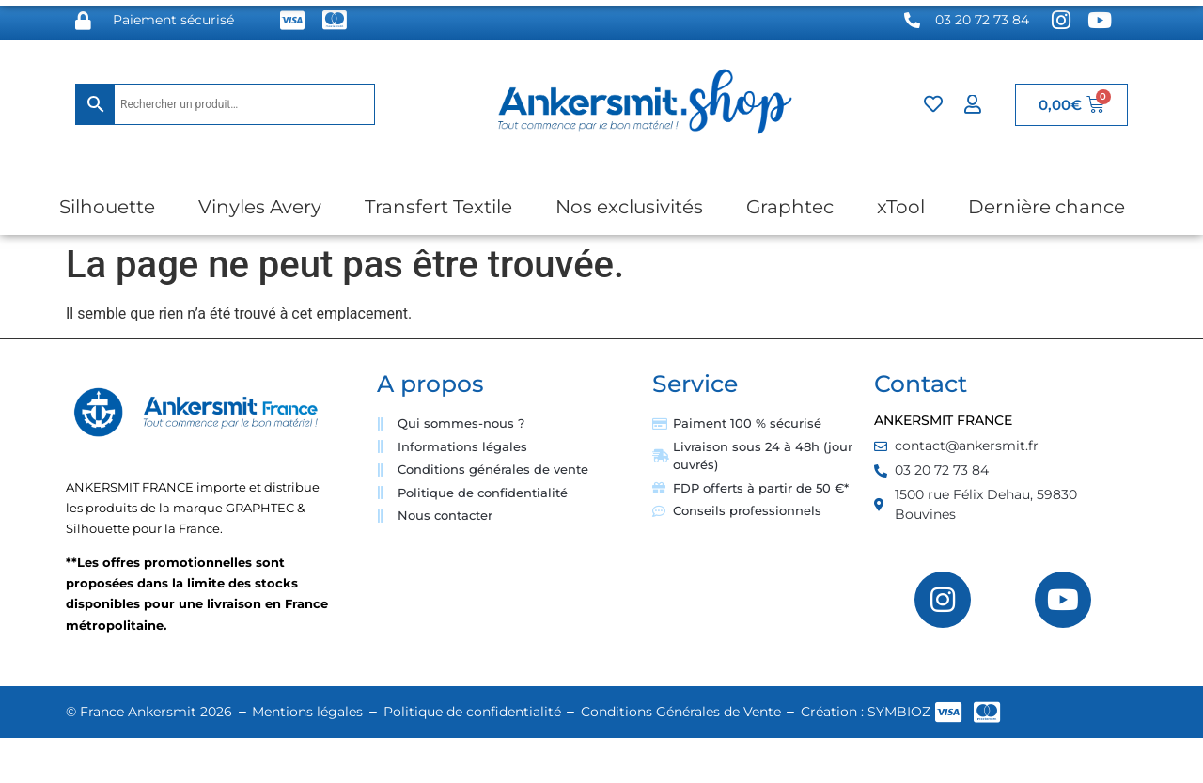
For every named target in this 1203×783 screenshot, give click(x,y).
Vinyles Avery (259, 207)
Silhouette (107, 207)
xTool (901, 207)
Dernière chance (1046, 207)
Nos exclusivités (629, 207)
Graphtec (790, 207)
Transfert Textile (438, 207)
